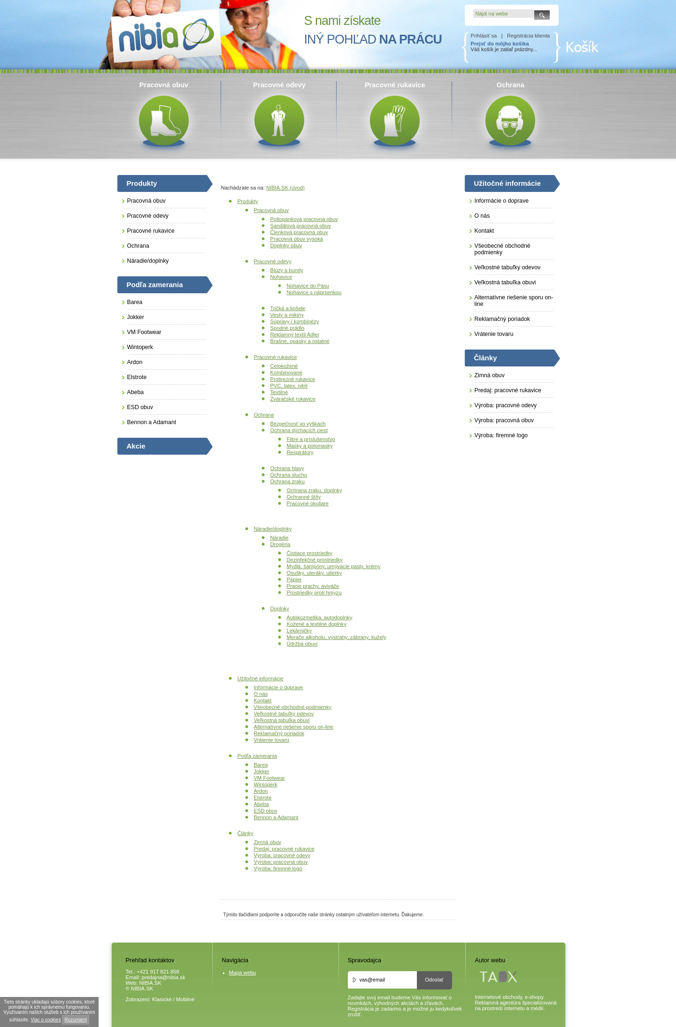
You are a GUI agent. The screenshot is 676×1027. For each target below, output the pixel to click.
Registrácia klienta (528, 35)
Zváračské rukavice (292, 399)
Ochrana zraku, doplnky (314, 490)
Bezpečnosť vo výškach (298, 423)
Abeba (261, 804)
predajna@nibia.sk (163, 977)
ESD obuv (265, 811)
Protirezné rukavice (292, 379)
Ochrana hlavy (287, 468)
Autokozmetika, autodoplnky (320, 617)
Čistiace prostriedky (310, 553)
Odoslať (434, 979)
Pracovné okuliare (308, 503)
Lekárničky (299, 630)
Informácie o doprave (278, 687)
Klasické (162, 999)
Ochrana (264, 415)
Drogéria (280, 544)
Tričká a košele (288, 308)
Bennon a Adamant (276, 817)
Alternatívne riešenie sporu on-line (294, 727)
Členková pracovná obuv (299, 232)
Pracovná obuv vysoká (296, 239)
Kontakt (263, 700)
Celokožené (284, 366)
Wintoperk (265, 784)
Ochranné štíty (304, 497)
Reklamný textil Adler (294, 334)
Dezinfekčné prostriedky (315, 560)
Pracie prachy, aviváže (313, 586)
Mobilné (185, 999)
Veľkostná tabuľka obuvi (282, 720)
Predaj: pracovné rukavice (284, 849)
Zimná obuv (267, 842)
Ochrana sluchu (288, 475)
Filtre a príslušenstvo (311, 439)
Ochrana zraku (287, 481)
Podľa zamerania (257, 756)
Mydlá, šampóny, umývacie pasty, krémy (334, 566)
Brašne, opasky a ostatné (300, 341)
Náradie (279, 537)
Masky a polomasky (310, 446)
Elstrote (263, 797)
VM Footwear (269, 778)
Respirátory (300, 452)
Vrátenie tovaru (271, 740)
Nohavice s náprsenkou (314, 292)
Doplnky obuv (286, 245)
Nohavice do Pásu (308, 286)
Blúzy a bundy (286, 270)
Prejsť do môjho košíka (500, 43)
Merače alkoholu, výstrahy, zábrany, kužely (336, 637)
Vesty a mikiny (287, 315)
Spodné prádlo (287, 328)
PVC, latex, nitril (289, 385)
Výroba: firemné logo (278, 868)
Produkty (248, 201)
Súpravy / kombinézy (294, 321)
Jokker (261, 771)
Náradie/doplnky (273, 529)
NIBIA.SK (150, 983)
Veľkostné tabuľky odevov (284, 713)
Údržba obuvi (302, 644)
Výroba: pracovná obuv (281, 862)
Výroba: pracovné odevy (282, 855)
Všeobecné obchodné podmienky (292, 707)
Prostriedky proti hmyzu (314, 592)
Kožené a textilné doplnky (317, 624)
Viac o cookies (46, 1019)
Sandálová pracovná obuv (300, 225)
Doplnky (279, 608)
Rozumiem (75, 1019)
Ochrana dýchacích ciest (299, 430)
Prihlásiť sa (484, 35)
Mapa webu (242, 972)
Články (246, 833)
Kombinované (286, 372)
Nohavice (281, 277)
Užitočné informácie (261, 678)
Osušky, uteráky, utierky (314, 573)
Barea (261, 765)
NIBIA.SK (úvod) (285, 187)
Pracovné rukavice (275, 357)
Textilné (279, 392)
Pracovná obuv (271, 210)
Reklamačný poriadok (279, 733)
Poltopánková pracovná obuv (304, 219)
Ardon (261, 791)
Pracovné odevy (273, 261)
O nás (261, 694)
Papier (294, 579)
